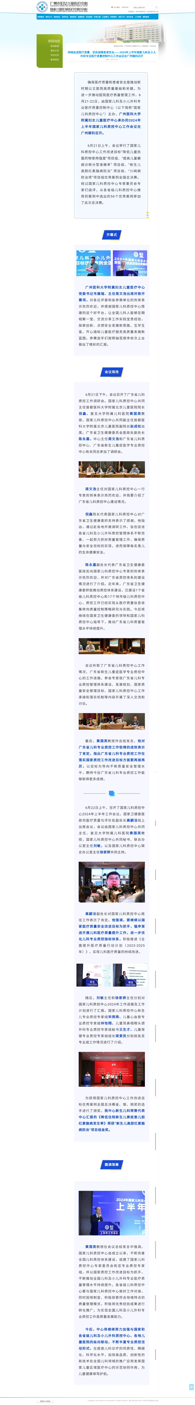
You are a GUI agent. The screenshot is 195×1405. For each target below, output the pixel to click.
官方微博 (115, 7)
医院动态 (145, 46)
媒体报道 (54, 59)
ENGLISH (125, 7)
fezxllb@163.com (152, 11)
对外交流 (54, 55)
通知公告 (54, 50)
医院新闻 (54, 46)
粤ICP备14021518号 (135, 1401)
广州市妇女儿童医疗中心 (132, 46)
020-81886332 (140, 11)
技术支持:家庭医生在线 (150, 1401)
